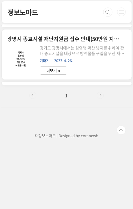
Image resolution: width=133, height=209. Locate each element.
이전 (32, 95)
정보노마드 (23, 12)
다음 (100, 95)
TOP (121, 130)
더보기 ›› (53, 70)
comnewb (89, 135)
